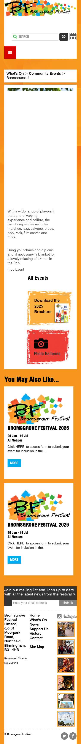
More (14, 463)
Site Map (37, 647)
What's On (15, 74)
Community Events (45, 74)
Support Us (39, 629)
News (34, 624)
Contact (36, 638)
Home (35, 615)
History (35, 634)
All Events (38, 278)
